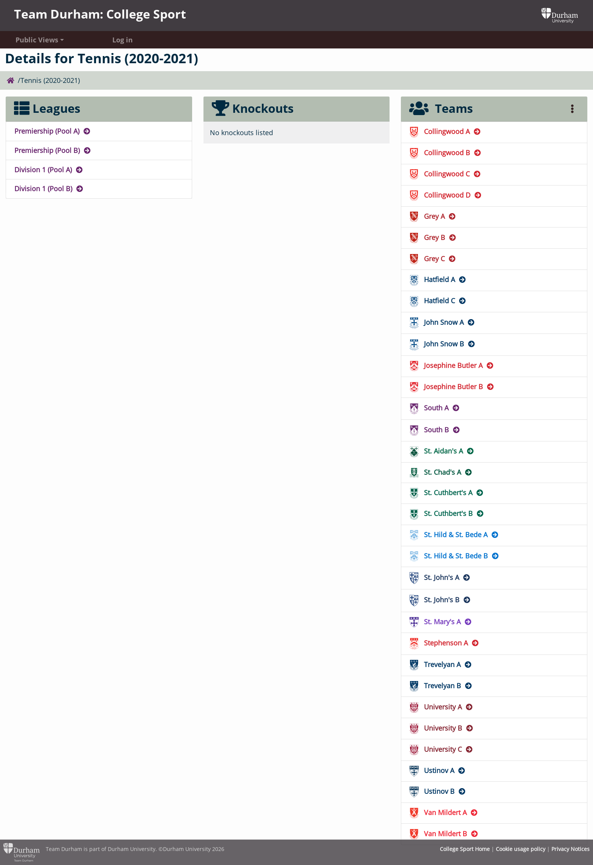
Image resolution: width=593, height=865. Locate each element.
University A (441, 706)
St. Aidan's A (442, 450)
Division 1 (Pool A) (49, 169)
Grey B (433, 237)
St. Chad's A (441, 472)
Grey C (433, 258)
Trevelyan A (441, 664)
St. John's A (440, 577)
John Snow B (443, 343)
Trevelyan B (441, 685)
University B (442, 728)
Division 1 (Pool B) (49, 188)
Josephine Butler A (452, 365)
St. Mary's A (441, 621)
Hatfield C (438, 300)
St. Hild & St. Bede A (454, 534)
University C (441, 749)
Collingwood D (446, 194)
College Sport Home (465, 849)
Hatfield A (438, 279)
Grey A (433, 216)
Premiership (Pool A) (52, 131)
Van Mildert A (444, 812)
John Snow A (442, 322)
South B (435, 429)
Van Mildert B (444, 833)
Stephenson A (445, 642)
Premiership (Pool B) (53, 150)
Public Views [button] (37, 39)
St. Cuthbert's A (447, 492)
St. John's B (440, 599)
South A (435, 407)
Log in (122, 39)
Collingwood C (445, 173)
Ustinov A (438, 770)
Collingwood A (445, 131)
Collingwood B (446, 152)
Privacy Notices (570, 849)
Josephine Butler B (452, 386)
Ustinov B (438, 791)
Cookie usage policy (520, 849)
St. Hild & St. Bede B (455, 555)
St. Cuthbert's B (447, 513)
